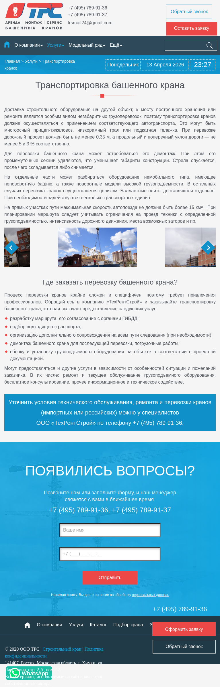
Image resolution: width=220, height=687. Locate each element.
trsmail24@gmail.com (90, 22)
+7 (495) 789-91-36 (87, 7)
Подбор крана (128, 624)
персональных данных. (150, 595)
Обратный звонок (189, 11)
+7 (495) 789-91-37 (87, 14)
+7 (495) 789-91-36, (79, 510)
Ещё (116, 45)
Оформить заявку (184, 629)
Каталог (98, 624)
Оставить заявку (191, 28)
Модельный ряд (85, 45)
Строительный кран (62, 649)
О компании (27, 45)
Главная (12, 61)
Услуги (54, 45)
